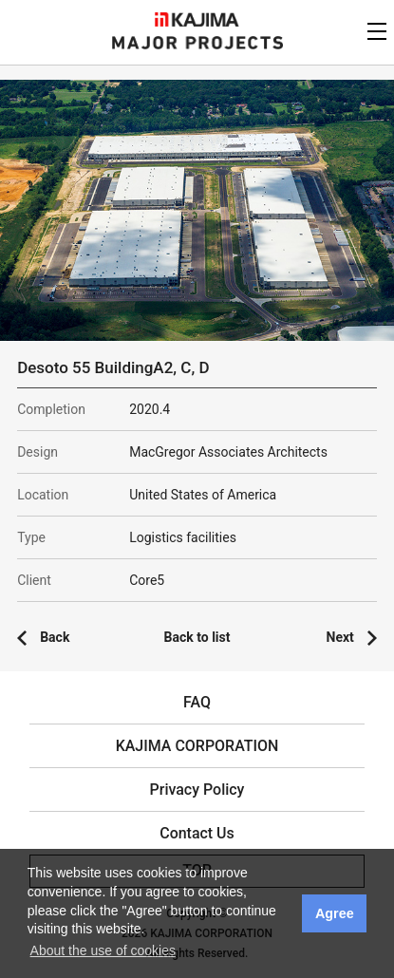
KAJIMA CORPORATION (197, 19)
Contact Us (197, 833)
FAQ (197, 702)
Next (340, 637)
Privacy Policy (197, 790)
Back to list (197, 637)
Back (54, 637)
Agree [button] (334, 913)
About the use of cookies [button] (103, 950)
